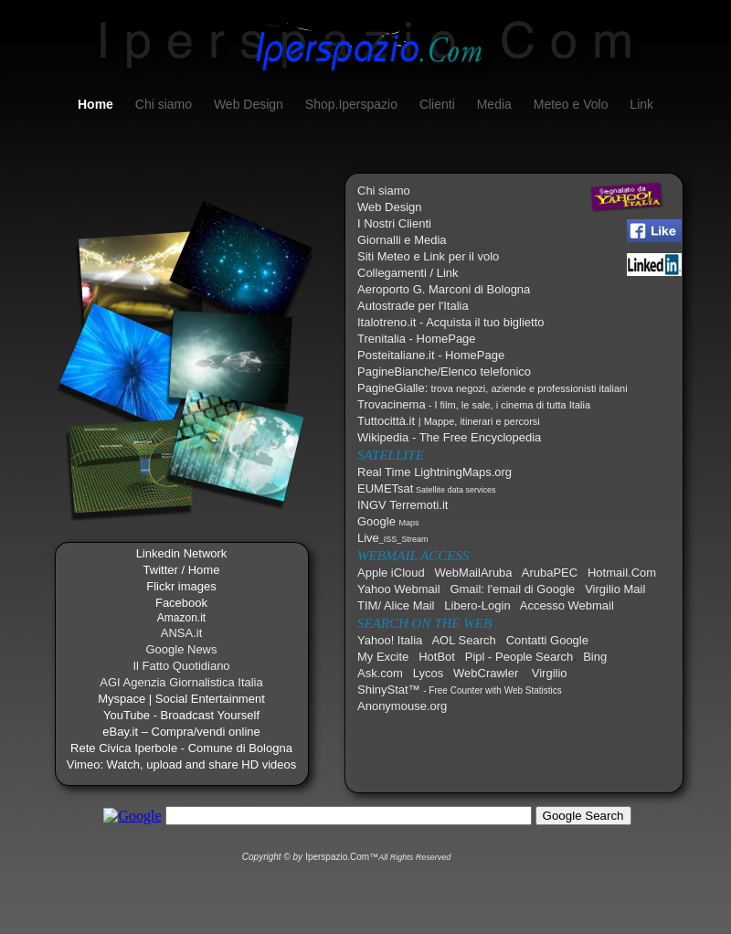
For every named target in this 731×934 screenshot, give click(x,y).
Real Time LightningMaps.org (434, 472)
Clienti (439, 104)
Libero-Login (477, 605)
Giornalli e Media (402, 240)
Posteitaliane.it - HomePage (430, 355)
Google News (181, 649)
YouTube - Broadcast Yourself (181, 715)
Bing (595, 656)
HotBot (436, 656)
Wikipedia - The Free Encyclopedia (449, 437)
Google (388, 521)
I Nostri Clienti (394, 223)
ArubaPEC (549, 572)
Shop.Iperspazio (353, 104)
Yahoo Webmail (398, 589)
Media (496, 104)
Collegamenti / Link (408, 273)
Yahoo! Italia (389, 640)
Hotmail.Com (622, 572)
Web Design (250, 104)
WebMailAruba (474, 572)
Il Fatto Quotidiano (180, 666)
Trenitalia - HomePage (416, 338)
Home (97, 104)
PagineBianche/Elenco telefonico (444, 371)
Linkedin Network (182, 553)
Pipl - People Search (519, 656)
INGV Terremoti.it (402, 505)
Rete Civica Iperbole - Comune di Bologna (181, 748)
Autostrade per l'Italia (413, 306)
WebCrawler (485, 673)
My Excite (382, 656)
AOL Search (463, 640)
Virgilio (549, 673)
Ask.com (380, 673)
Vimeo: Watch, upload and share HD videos (181, 764)
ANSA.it (182, 633)
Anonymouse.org (402, 706)
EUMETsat (426, 488)
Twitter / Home (181, 570)
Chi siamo (165, 104)
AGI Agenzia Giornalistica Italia (181, 682)
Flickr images (181, 586)
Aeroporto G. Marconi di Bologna (443, 289)
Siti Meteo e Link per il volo (428, 256)
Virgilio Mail (615, 589)
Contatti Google (547, 640)
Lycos (428, 673)
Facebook (181, 603)
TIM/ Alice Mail (396, 605)
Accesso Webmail (567, 605)
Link (641, 104)
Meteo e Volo (573, 104)
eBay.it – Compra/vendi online (181, 731)
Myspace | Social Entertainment (181, 699)
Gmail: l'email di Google (512, 589)
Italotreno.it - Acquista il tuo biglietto (451, 322)
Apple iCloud (391, 572)
